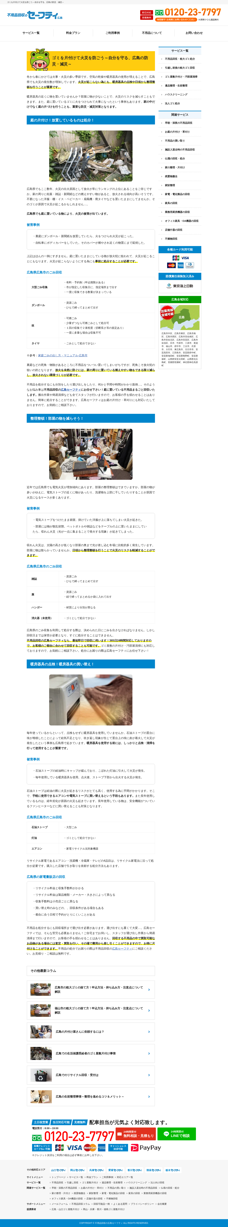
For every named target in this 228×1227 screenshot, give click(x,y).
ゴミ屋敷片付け (90, 1182)
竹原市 (180, 343)
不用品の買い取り (175, 140)
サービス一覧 (31, 32)
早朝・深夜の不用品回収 (178, 122)
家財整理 (170, 185)
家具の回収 (171, 203)
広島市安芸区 (183, 340)
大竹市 (169, 349)
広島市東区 (179, 333)
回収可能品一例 (102, 1204)
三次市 (186, 346)
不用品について (152, 32)
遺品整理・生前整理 (176, 85)
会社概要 (162, 1204)
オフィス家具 (182, 220)
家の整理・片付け (175, 167)
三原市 (188, 343)
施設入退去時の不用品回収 (180, 149)
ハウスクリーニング (176, 94)
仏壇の (170, 1188)
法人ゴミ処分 (172, 103)
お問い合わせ (194, 32)
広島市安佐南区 (186, 336)
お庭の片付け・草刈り (177, 131)
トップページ (59, 1177)
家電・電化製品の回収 (177, 194)
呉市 (172, 343)
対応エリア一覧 (125, 1177)
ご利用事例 (112, 32)
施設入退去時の (143, 1188)
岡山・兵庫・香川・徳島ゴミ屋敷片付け (104, 1209)
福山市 (169, 346)
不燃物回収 (171, 238)
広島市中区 (167, 333)
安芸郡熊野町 (183, 356)
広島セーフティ (71, 389)
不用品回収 (57, 1182)
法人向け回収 (157, 1182)
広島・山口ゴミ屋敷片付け (65, 1209)
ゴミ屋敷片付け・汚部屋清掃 (181, 76)
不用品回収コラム (80, 1204)
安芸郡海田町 (168, 356)
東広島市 (178, 349)
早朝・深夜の (64, 1188)
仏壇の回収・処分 (175, 158)
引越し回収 (72, 1182)
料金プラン (73, 32)
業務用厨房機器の (177, 212)
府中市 (177, 346)
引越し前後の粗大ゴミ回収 (180, 67)
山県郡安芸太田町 (176, 359)
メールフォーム (60, 1204)
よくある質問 (120, 1204)
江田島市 (176, 352)
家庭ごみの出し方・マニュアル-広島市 (62, 355)
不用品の (116, 1188)
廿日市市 (189, 349)
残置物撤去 (171, 176)
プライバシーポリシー (142, 1204)
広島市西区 (171, 336)
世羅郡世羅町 (174, 362)
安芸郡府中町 (189, 352)
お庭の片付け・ (92, 1188)
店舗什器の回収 (173, 229)
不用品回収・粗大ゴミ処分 (180, 58)
